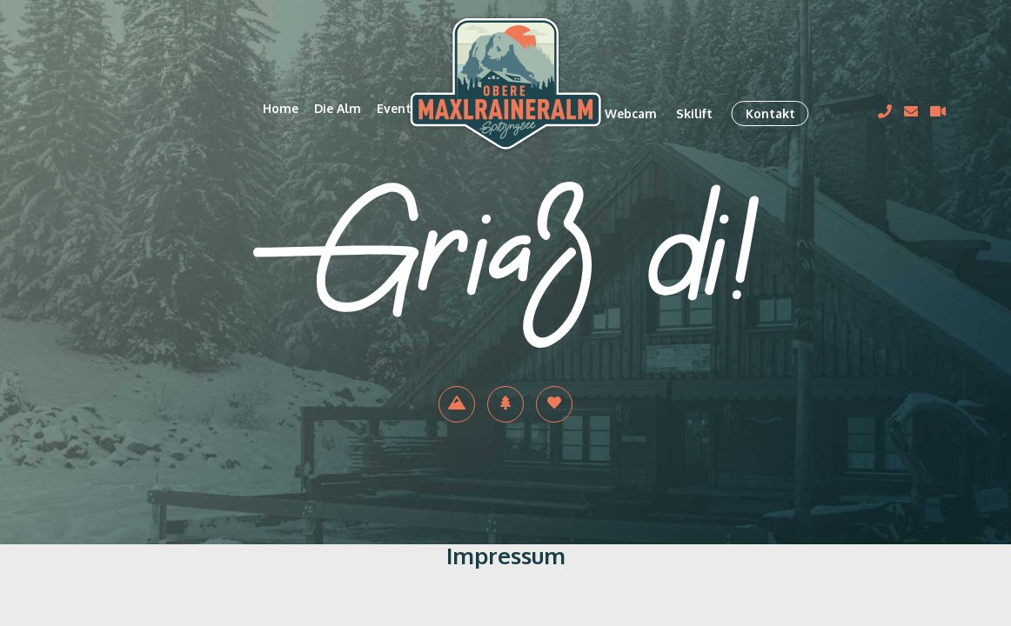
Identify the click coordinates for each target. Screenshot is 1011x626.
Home (280, 108)
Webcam (631, 113)
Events (397, 108)
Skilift (694, 113)
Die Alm (337, 108)
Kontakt (770, 113)
